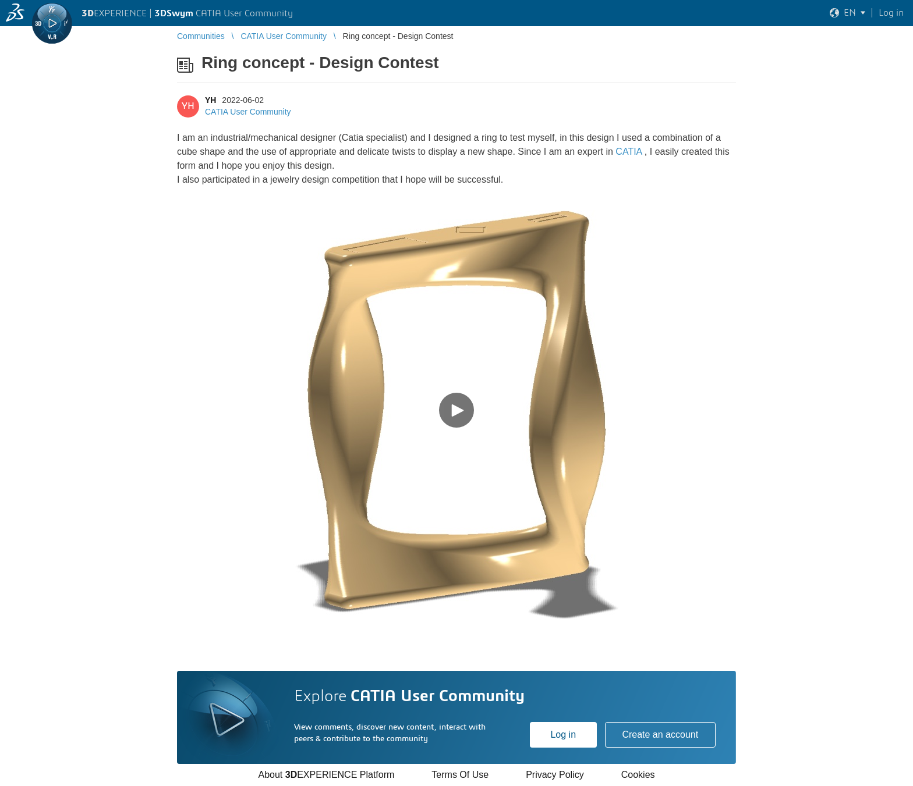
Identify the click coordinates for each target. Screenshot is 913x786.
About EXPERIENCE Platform (326, 775)
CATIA (628, 152)
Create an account (660, 734)
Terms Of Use (460, 775)
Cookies (638, 775)
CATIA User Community (248, 111)
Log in (563, 734)
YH (210, 100)
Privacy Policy (555, 775)
